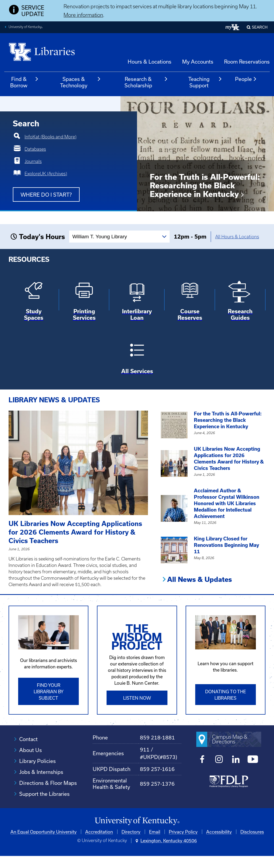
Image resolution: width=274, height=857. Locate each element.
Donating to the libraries (225, 694)
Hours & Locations (149, 62)
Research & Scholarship (146, 82)
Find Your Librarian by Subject (49, 691)
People (246, 79)
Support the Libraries (44, 794)
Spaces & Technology (80, 82)
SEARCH (260, 27)
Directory (131, 831)
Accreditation (99, 831)
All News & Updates (199, 579)
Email (154, 831)
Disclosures (252, 831)
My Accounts (197, 62)
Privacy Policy (183, 831)
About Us (30, 750)
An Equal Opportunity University (43, 831)
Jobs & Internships (41, 772)
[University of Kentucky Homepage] (137, 821)
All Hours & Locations (237, 236)
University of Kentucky (26, 27)
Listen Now (137, 697)
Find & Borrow (24, 82)
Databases (35, 149)
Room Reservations (247, 62)
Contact (28, 739)
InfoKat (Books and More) (50, 136)
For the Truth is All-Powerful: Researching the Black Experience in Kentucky (205, 185)
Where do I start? (46, 195)
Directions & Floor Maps (48, 783)
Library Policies (37, 761)
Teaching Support (205, 82)
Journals (33, 161)
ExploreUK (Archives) (46, 173)
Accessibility (219, 831)
